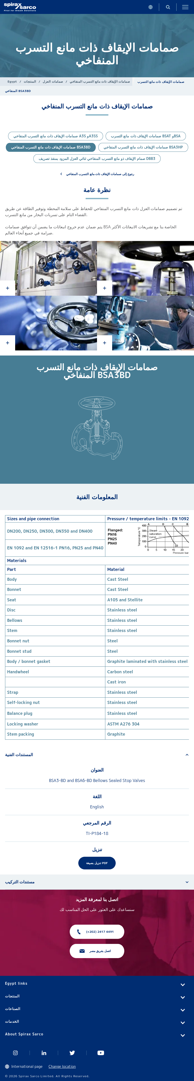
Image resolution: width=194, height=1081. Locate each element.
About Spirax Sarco (24, 1034)
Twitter (72, 1053)
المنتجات (30, 81)
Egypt (12, 81)
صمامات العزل (53, 81)
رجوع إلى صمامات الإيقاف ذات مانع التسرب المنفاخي (100, 174)
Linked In (44, 1053)
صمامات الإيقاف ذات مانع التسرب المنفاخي (100, 81)
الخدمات (12, 1021)
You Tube (100, 1053)
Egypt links (16, 983)
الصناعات (12, 1008)
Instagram (15, 1053)
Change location (62, 1066)
